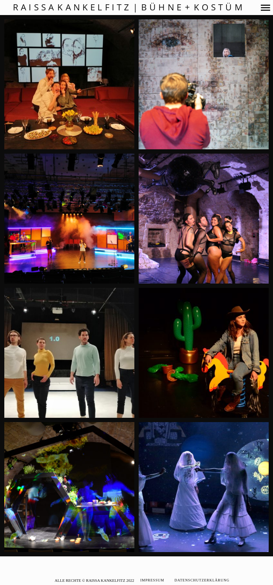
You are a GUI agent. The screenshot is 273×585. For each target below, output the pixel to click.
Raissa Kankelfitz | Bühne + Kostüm (129, 7)
